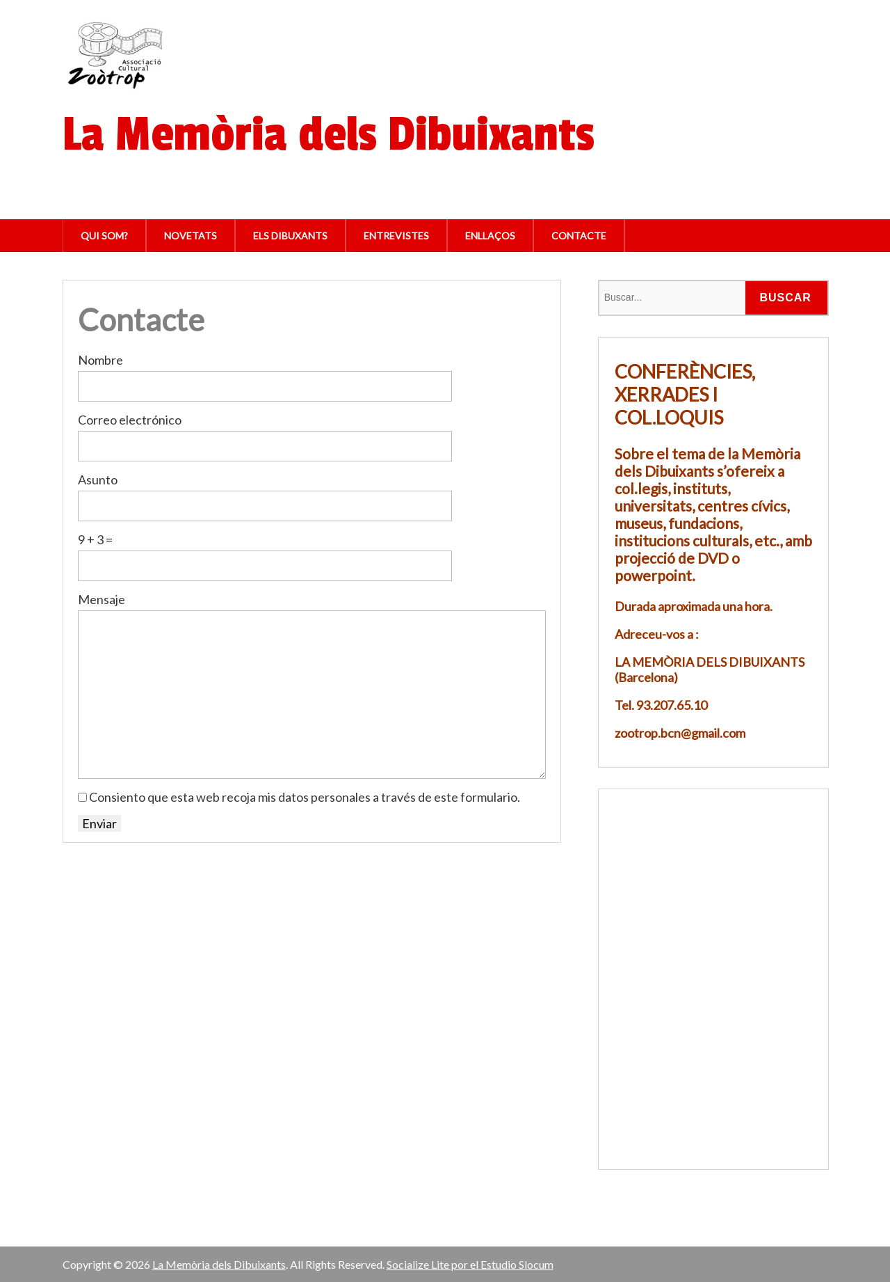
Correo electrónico (129, 419)
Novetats (190, 236)
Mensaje (101, 599)
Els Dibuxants (290, 236)
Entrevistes (396, 236)
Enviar (99, 823)
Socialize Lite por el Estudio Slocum (470, 1264)
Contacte (578, 236)
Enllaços (490, 236)
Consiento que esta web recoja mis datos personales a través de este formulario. (304, 797)
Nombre (100, 359)
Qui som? (104, 236)
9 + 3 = (95, 539)
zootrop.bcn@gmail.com (680, 733)
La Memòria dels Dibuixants (219, 1264)
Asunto (98, 479)
